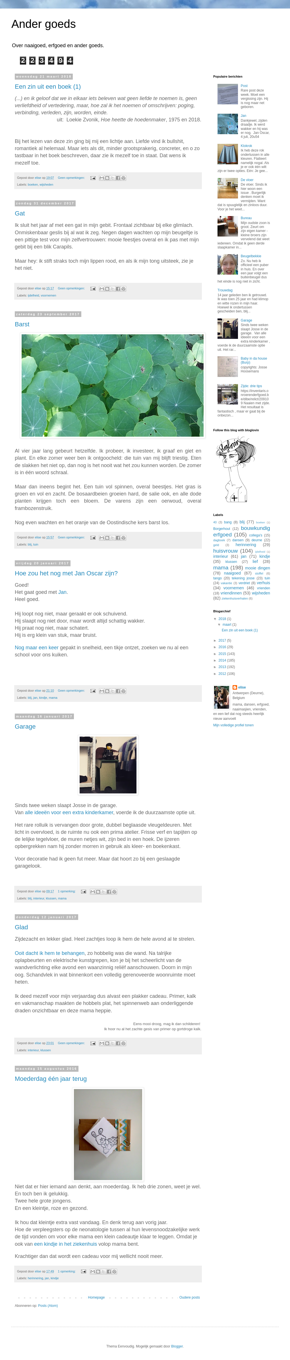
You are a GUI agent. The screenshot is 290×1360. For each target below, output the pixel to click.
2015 (223, 654)
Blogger (177, 1346)
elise (242, 687)
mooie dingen (257, 568)
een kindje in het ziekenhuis (65, 1244)
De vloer (247, 180)
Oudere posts (189, 1297)
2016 (223, 647)
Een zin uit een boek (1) (48, 86)
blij (30, 544)
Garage (25, 726)
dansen (237, 540)
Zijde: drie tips (251, 386)
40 (215, 522)
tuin (35, 544)
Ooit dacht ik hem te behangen (49, 953)
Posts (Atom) (48, 1306)
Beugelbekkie (251, 256)
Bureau (246, 218)
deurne (257, 540)
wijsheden (46, 184)
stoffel (259, 573)
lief (255, 561)
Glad (21, 927)
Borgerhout (221, 529)
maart (227, 625)
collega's (255, 535)
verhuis (263, 583)
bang (228, 522)
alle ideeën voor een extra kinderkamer (69, 812)
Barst (22, 324)
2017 (223, 640)
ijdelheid (33, 295)
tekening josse (243, 578)
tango (217, 578)
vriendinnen (231, 593)
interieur (38, 898)
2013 (223, 667)
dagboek (219, 540)
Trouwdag (225, 290)
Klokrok (246, 146)
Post (244, 86)
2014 (223, 660)
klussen (51, 898)
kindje (43, 697)
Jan (62, 592)
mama (53, 697)
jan (35, 697)
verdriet (244, 583)
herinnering (35, 1278)
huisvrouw (225, 551)
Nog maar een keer (37, 647)
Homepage (96, 1297)
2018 (223, 619)
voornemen (48, 295)
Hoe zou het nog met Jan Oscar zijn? (66, 573)
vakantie (226, 583)
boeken (33, 184)
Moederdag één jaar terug (51, 1078)
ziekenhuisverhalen (235, 598)
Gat (20, 213)
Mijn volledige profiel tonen (233, 725)
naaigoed (232, 573)
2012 (223, 674)
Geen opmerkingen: (72, 177)
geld (216, 545)
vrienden (263, 588)
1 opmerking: (67, 891)
